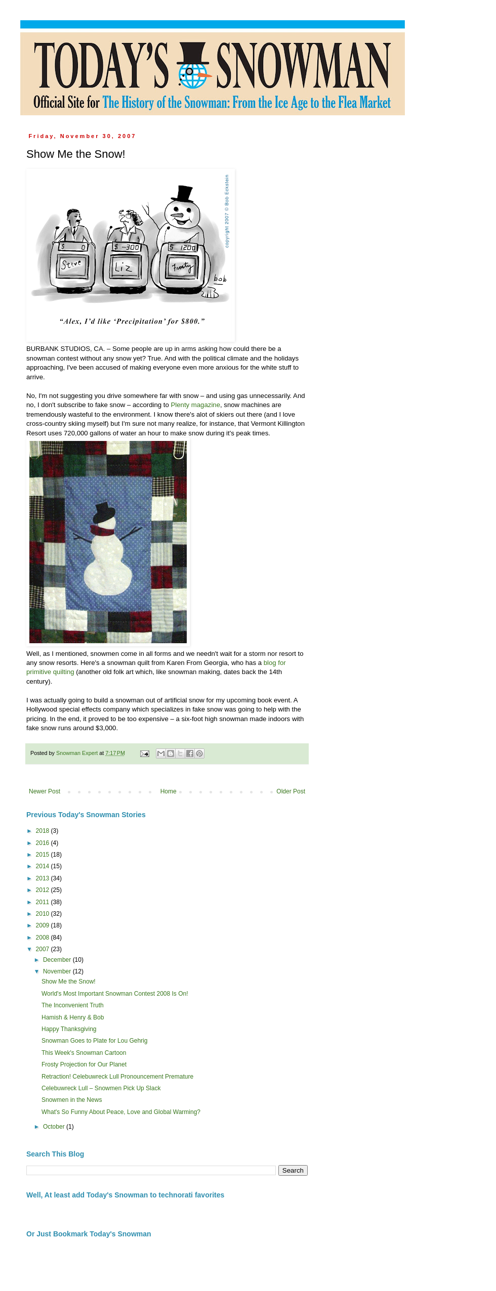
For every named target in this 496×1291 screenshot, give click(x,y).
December (58, 959)
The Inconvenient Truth (73, 1005)
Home (168, 791)
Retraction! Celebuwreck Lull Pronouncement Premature (117, 1076)
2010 (43, 913)
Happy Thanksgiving (69, 1029)
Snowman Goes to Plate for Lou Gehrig (94, 1040)
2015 (43, 854)
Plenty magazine (195, 405)
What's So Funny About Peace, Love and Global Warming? (121, 1112)
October (54, 1126)
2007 (43, 949)
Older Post (290, 791)
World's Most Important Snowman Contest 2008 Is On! (115, 993)
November (58, 971)
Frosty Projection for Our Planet (84, 1064)
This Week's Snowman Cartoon (84, 1052)
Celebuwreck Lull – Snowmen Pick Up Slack (101, 1088)
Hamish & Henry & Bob (73, 1017)
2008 (43, 937)
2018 (43, 830)
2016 (43, 843)
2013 (43, 878)
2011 (43, 902)
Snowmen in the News (72, 1099)
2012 (43, 890)
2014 (43, 866)
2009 (43, 925)
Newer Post (44, 791)
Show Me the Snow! (69, 981)
